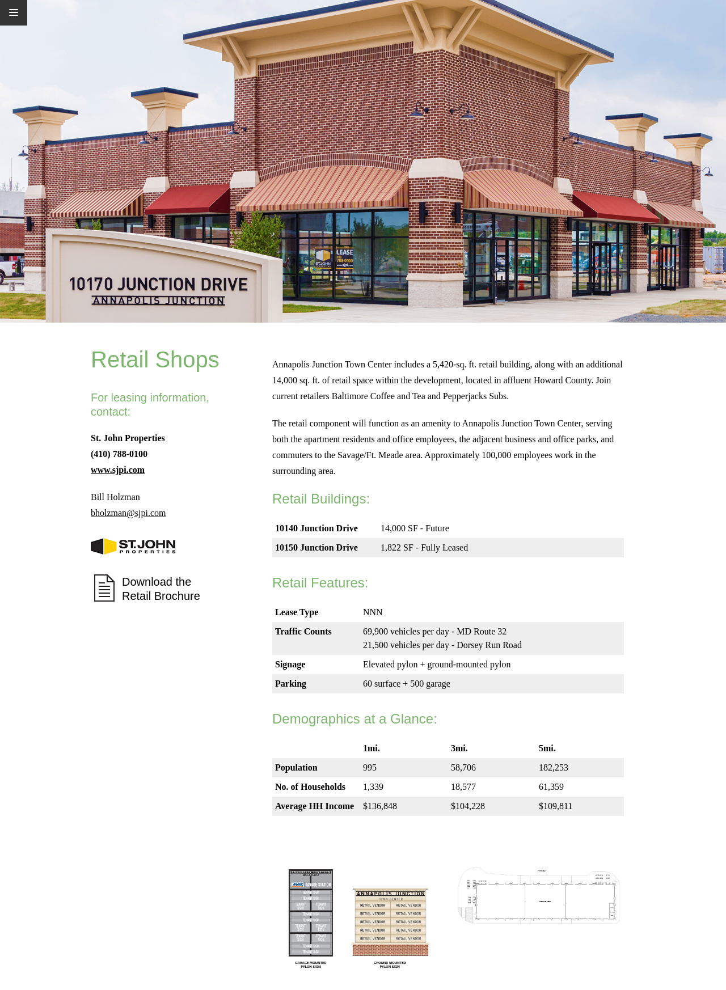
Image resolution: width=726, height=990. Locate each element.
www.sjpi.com (118, 470)
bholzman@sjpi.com (128, 513)
